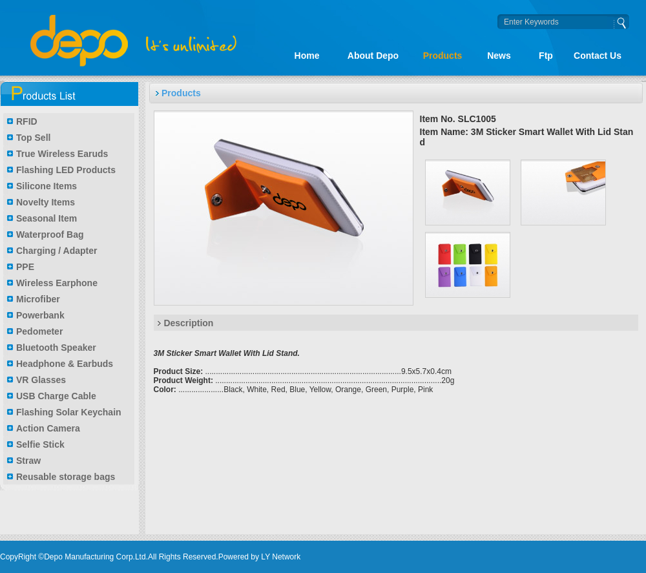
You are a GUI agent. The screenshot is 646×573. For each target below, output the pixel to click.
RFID (26, 121)
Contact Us (597, 55)
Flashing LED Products (66, 170)
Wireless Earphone (57, 283)
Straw (28, 460)
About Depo (373, 55)
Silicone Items (46, 186)
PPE (25, 267)
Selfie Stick (40, 444)
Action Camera (48, 428)
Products (443, 55)
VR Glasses (41, 380)
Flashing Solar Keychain (68, 412)
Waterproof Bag (49, 234)
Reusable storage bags (65, 477)
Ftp (546, 55)
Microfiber (38, 299)
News (499, 55)
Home (307, 55)
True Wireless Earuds (62, 154)
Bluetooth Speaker (56, 347)
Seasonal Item (46, 218)
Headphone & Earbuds (64, 364)
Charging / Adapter (57, 250)
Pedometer (39, 331)
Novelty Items (45, 202)
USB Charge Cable (56, 396)
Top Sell (33, 137)
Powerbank (40, 315)
